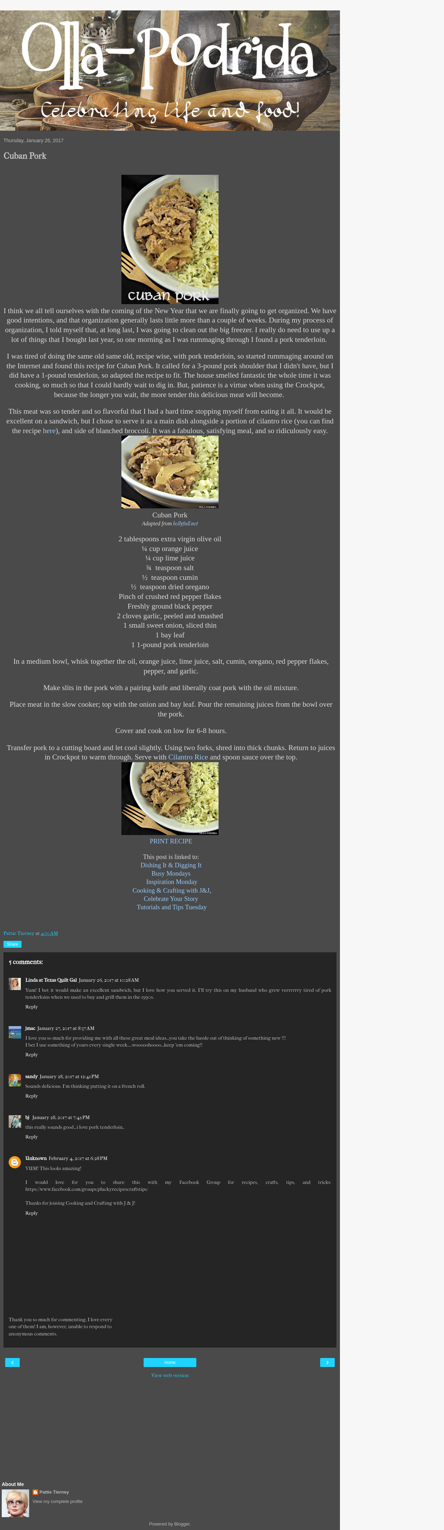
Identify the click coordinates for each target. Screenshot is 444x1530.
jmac (30, 1028)
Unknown (35, 1158)
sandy (31, 1077)
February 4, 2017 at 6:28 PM (78, 1158)
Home (170, 1362)
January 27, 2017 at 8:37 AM (66, 1028)
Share (12, 944)
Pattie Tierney (54, 1492)
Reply (31, 1007)
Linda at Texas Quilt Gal (51, 980)
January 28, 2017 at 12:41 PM (69, 1077)
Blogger (181, 1524)
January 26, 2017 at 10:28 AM (109, 980)
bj (27, 1117)
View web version (170, 1375)
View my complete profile (58, 1501)
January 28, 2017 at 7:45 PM (61, 1117)
